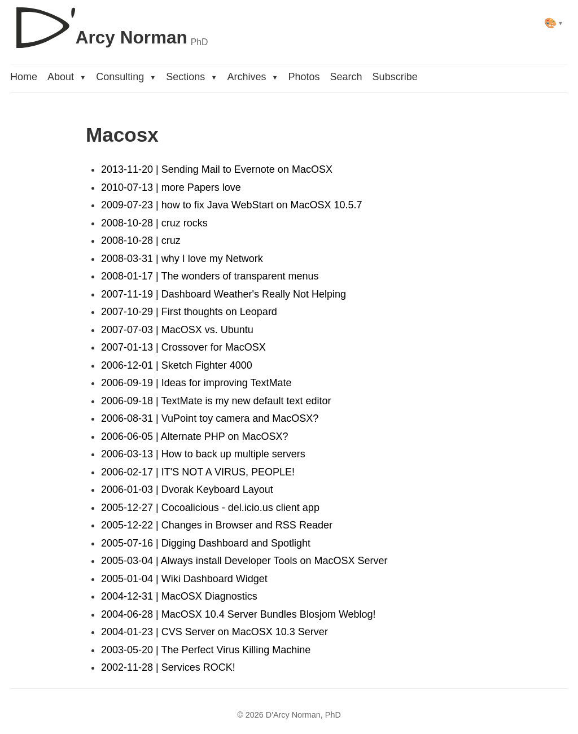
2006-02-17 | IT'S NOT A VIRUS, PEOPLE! (198, 472)
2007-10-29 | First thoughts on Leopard (189, 311)
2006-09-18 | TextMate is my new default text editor (216, 401)
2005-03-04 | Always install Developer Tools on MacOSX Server (244, 560)
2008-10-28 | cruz (141, 240)
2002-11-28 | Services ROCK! (168, 667)
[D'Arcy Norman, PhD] (109, 23)
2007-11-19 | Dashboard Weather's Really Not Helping (223, 294)
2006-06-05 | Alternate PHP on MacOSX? (194, 436)
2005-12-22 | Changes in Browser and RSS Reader (216, 525)
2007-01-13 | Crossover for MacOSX (183, 347)
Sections (191, 76)
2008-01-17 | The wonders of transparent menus (210, 276)
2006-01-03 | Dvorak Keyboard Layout (187, 489)
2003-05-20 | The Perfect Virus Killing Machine (205, 650)
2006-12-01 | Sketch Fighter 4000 (176, 365)
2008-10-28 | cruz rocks (154, 223)
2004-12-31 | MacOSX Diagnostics (179, 596)
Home (23, 76)
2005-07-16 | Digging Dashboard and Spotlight (205, 543)
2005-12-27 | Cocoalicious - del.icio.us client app (210, 507)
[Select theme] (553, 23)
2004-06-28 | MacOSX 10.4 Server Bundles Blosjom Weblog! (238, 614)
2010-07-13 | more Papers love (171, 187)
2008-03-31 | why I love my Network (182, 258)
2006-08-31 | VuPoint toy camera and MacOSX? (209, 418)
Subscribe (395, 76)
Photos (304, 76)
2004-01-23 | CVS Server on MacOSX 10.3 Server (214, 631)
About (66, 76)
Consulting (126, 76)
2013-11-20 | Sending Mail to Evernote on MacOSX (216, 169)
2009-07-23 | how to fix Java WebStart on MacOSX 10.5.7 (231, 205)
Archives (252, 76)
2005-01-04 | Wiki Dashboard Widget (184, 578)
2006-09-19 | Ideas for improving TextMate (196, 382)
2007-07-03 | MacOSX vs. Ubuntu (177, 329)
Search (346, 76)
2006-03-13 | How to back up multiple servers (203, 454)
